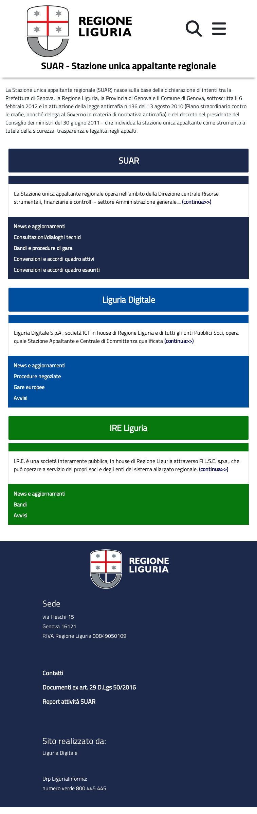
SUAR (128, 160)
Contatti (52, 673)
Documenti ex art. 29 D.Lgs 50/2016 (89, 687)
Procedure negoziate (37, 376)
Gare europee (29, 387)
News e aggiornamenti (40, 226)
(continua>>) (196, 202)
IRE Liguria (128, 427)
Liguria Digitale (128, 299)
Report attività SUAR (68, 701)
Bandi (20, 504)
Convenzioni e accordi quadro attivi (54, 259)
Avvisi (20, 398)
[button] (194, 29)
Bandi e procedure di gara (43, 248)
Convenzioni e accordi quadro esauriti (57, 270)
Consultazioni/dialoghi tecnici (47, 237)
